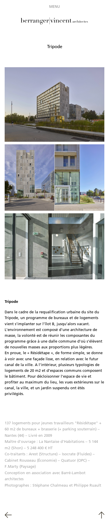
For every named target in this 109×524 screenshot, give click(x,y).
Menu (54, 6)
